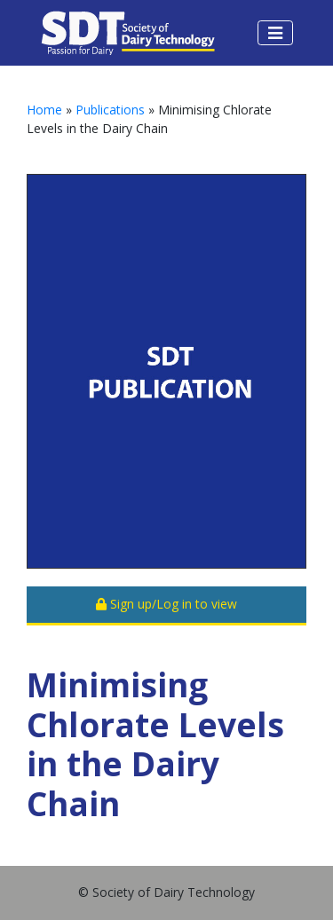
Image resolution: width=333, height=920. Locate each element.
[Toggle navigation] (275, 32)
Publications (110, 109)
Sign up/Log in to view (166, 603)
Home (44, 109)
